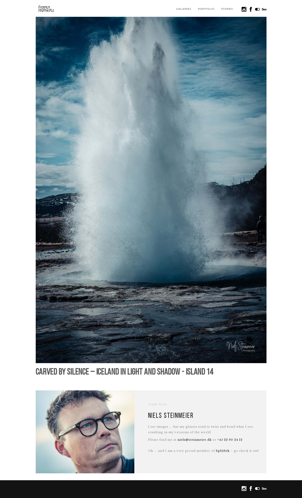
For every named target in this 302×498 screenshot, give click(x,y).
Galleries (183, 8)
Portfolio (206, 8)
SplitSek (222, 451)
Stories (227, 8)
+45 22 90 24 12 (229, 440)
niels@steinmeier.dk (194, 440)
